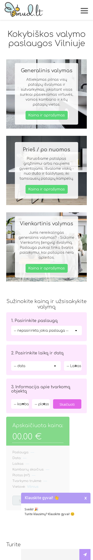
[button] (85, 8)
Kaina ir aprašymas (46, 115)
